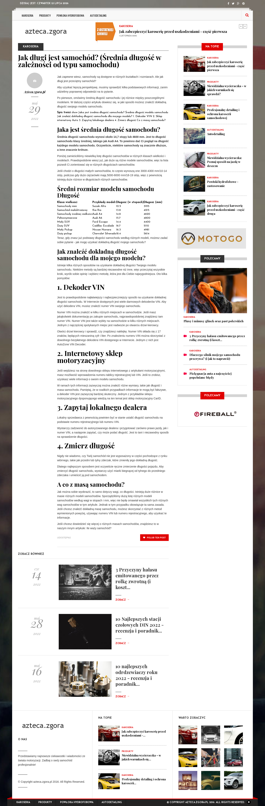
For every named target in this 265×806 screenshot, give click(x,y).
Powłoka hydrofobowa (70, 15)
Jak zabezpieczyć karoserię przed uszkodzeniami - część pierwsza (173, 31)
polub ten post (154, 537)
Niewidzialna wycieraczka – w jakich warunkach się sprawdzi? (227, 90)
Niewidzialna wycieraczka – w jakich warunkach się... (143, 757)
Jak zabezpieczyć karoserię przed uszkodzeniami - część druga (226, 209)
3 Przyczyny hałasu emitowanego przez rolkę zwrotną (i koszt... (137, 578)
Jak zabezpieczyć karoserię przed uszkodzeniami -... (141, 733)
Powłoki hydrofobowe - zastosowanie (223, 183)
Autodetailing (98, 15)
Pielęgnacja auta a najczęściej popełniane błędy (210, 375)
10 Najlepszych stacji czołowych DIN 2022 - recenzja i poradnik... (139, 625)
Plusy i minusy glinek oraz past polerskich (213, 320)
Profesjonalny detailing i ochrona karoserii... (139, 781)
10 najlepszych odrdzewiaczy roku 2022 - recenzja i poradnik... (136, 675)
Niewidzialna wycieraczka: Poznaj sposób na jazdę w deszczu (226, 161)
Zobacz (122, 600)
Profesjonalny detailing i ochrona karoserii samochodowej (224, 113)
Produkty (45, 15)
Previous (241, 26)
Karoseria (27, 15)
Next (245, 26)
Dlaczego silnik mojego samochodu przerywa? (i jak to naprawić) (214, 356)
